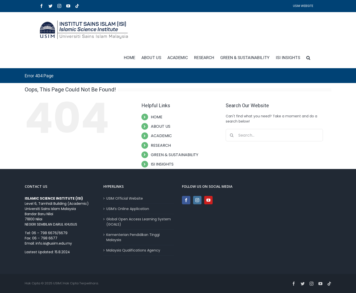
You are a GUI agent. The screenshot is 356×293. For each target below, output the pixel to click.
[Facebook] (186, 200)
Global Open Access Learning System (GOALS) (138, 222)
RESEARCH (161, 145)
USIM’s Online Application (127, 208)
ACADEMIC (161, 136)
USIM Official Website (124, 198)
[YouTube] (208, 200)
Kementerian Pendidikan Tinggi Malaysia (133, 237)
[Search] (232, 135)
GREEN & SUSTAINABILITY (174, 155)
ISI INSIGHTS (162, 164)
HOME (156, 117)
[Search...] (274, 135)
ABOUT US (160, 126)
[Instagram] (197, 200)
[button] (308, 57)
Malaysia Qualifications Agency (133, 250)
